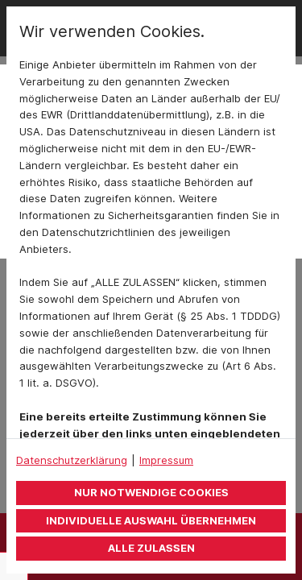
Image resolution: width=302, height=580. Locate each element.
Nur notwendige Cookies (151, 492)
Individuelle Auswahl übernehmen (151, 520)
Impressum (166, 460)
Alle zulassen (151, 547)
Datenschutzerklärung (71, 460)
